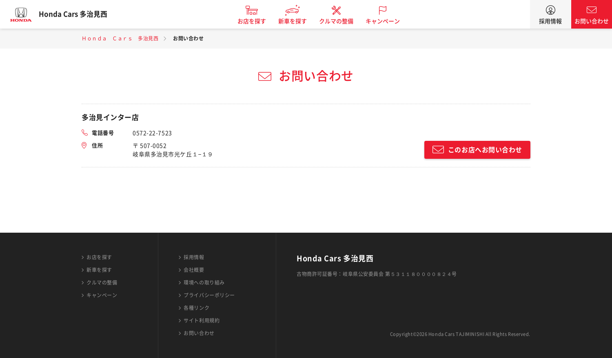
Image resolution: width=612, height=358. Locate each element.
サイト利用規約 (202, 320)
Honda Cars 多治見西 (79, 14)
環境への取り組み (204, 282)
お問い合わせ (591, 21)
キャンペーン (389, 21)
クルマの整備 (343, 21)
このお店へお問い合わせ (485, 150)
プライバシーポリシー (209, 295)
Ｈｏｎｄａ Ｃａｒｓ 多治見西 (120, 38)
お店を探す (258, 21)
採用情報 (550, 21)
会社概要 (194, 269)
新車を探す (299, 21)
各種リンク (196, 307)
